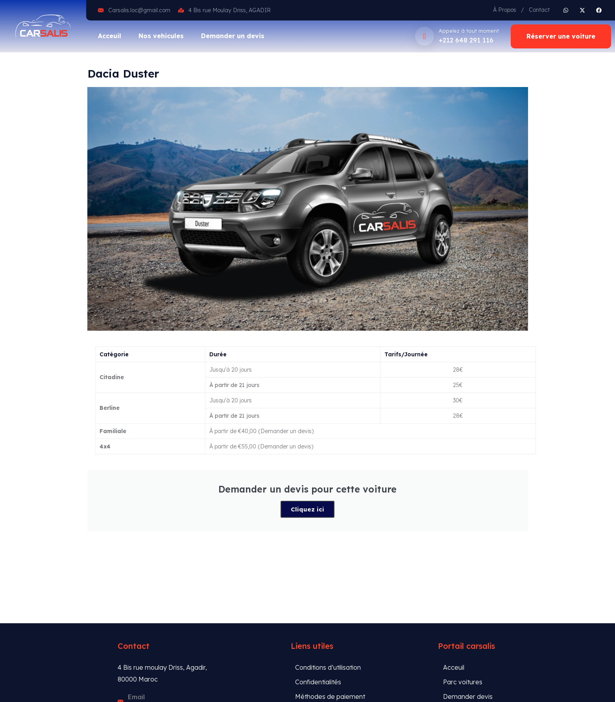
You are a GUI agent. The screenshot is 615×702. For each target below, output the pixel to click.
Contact (539, 9)
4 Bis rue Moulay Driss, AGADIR (229, 10)
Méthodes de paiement (330, 696)
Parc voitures (462, 682)
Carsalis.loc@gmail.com (139, 10)
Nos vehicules (161, 36)
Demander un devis (232, 36)
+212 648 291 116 (466, 40)
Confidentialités (318, 682)
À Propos (504, 9)
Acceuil (109, 36)
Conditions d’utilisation (328, 667)
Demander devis (468, 696)
